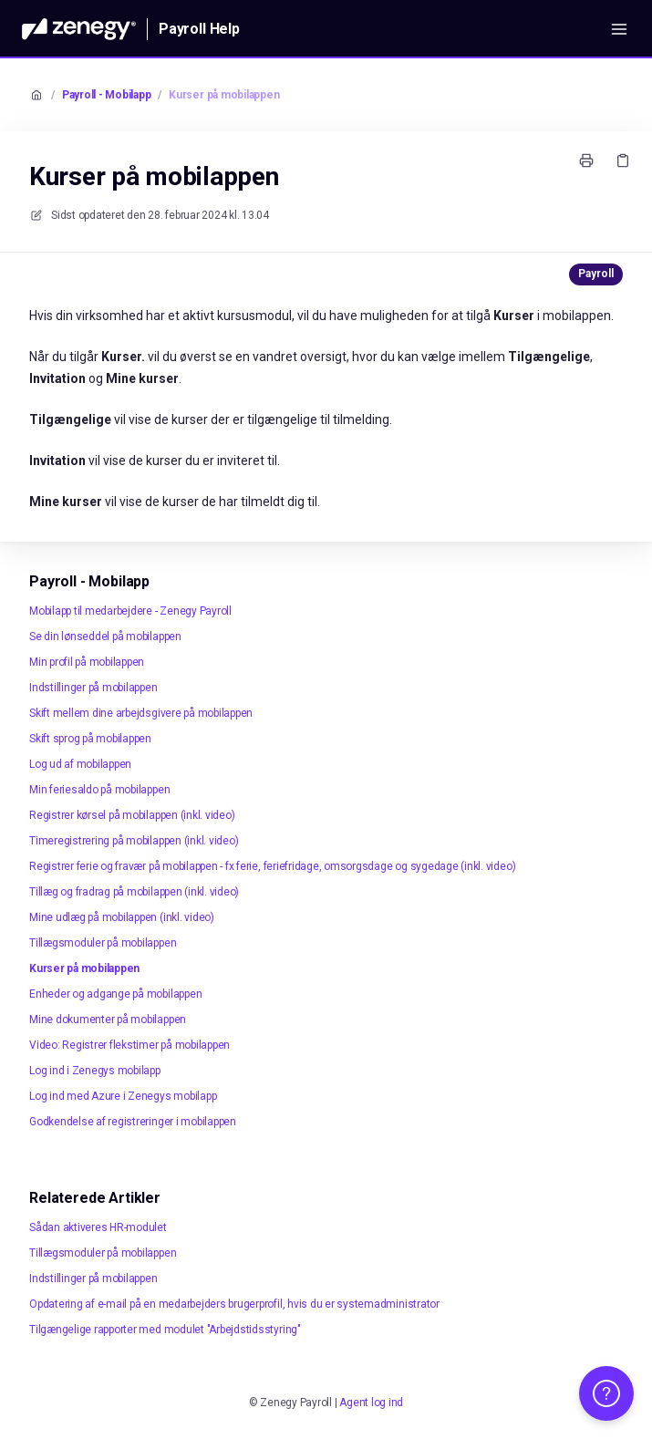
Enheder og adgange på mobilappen (115, 994)
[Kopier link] (622, 160)
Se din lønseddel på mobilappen (105, 636)
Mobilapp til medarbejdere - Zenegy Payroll (130, 611)
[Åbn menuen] (619, 29)
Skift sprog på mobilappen (90, 738)
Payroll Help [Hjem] (199, 28)
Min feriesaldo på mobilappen (99, 789)
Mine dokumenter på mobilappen (107, 1019)
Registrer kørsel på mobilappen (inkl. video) (131, 815)
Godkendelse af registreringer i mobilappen (132, 1121)
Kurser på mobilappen (224, 94)
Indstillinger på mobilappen (93, 687)
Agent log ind (371, 1402)
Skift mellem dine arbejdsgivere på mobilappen (141, 713)
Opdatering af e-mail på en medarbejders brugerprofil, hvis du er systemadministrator (234, 1304)
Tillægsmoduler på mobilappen (102, 943)
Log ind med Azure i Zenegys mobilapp (122, 1096)
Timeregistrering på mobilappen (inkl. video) (133, 840)
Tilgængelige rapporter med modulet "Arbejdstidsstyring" (165, 1329)
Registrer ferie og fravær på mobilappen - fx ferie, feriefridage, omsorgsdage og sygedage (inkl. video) (272, 866)
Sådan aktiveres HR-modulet (98, 1227)
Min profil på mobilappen (86, 662)
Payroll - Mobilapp (106, 94)
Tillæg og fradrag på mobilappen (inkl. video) (134, 891)
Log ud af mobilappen (80, 764)
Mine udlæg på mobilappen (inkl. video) (121, 917)
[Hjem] (79, 29)
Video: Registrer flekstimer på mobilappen (129, 1045)
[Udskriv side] (586, 160)
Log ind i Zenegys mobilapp (94, 1070)
